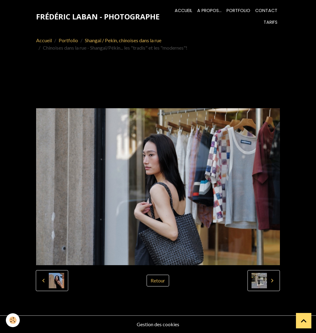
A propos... (209, 10)
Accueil (183, 10)
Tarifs (270, 22)
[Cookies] (13, 320)
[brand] (98, 16)
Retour (158, 280)
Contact (266, 10)
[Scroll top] (303, 320)
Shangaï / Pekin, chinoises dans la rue (123, 40)
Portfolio (238, 10)
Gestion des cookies (158, 324)
